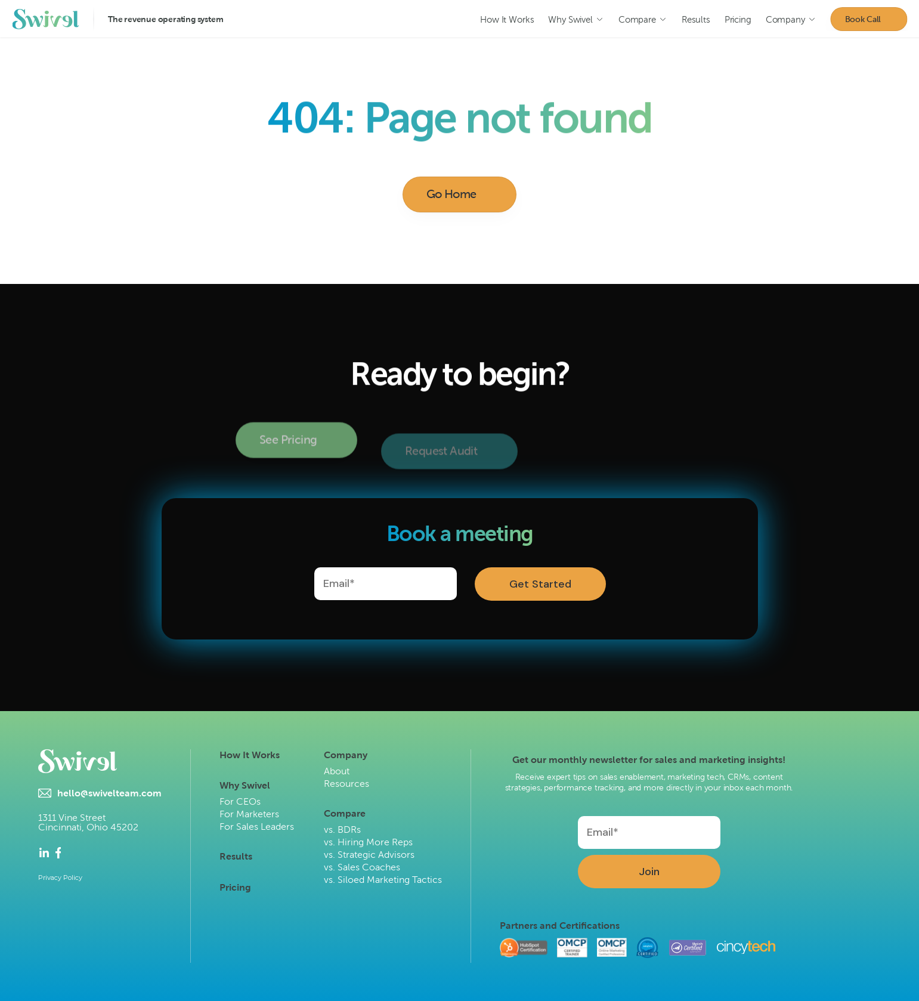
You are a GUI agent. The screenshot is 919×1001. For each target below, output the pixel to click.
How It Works (249, 755)
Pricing (235, 887)
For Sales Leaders (256, 826)
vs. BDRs (342, 829)
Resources (346, 783)
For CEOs (240, 801)
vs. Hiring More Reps (368, 842)
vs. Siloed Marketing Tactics (383, 879)
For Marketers (249, 814)
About (336, 771)
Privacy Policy (60, 877)
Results (235, 856)
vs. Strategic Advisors (369, 854)
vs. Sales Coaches (362, 867)
